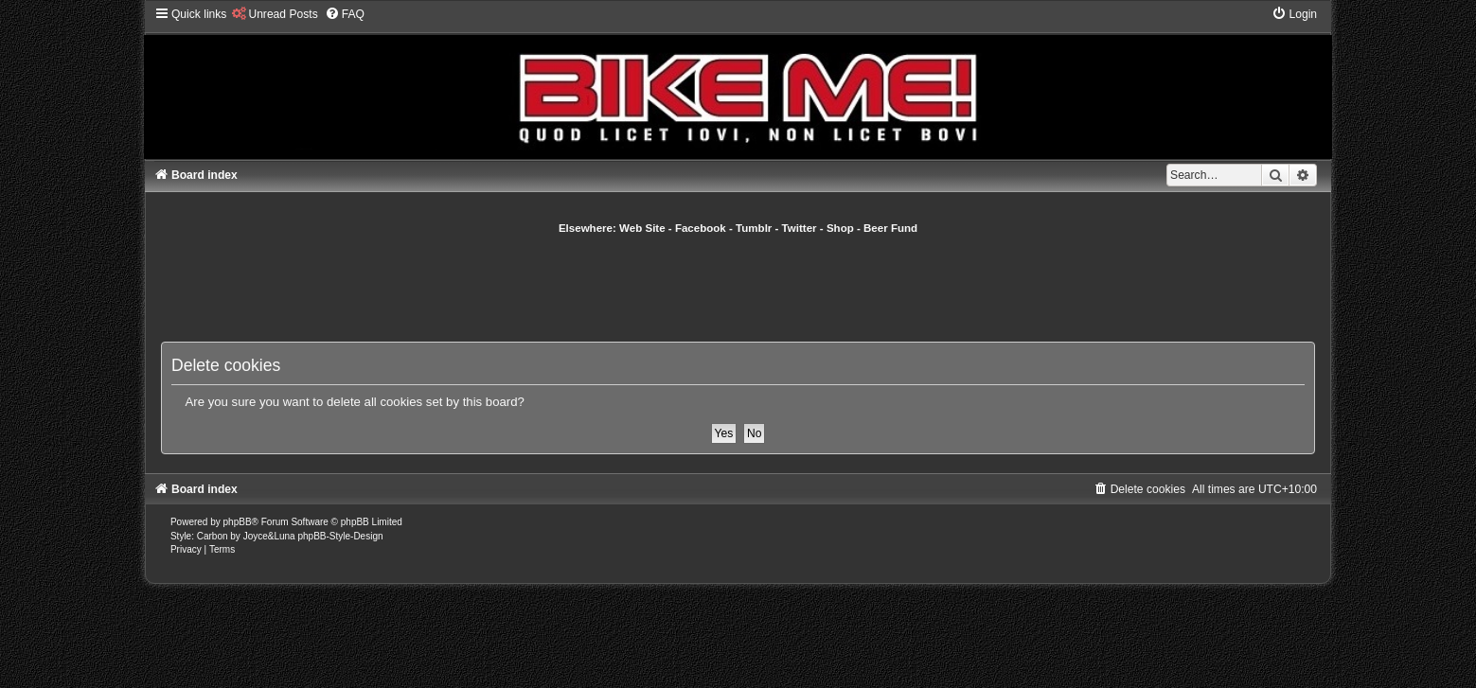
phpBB (237, 522)
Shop (840, 228)
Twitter (799, 228)
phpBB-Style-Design (339, 536)
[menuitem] (274, 14)
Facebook (700, 228)
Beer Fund (890, 228)
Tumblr (754, 228)
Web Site (642, 228)
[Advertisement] (738, 287)
